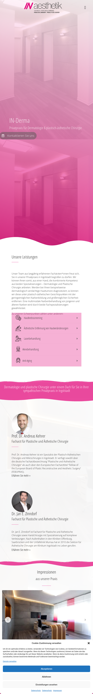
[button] (88, 643)
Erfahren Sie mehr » (21, 479)
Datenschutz (36, 691)
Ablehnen (46, 676)
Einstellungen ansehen (46, 684)
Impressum (57, 691)
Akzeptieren (46, 669)
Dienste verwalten (9, 661)
